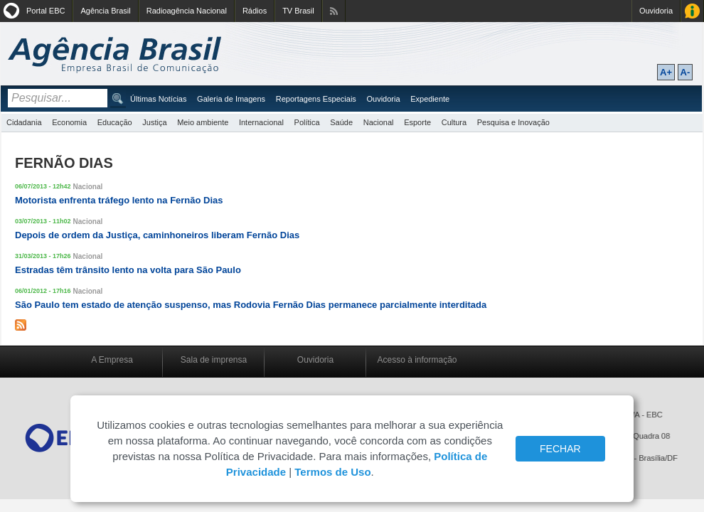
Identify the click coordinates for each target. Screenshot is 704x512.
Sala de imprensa (214, 360)
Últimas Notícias (158, 99)
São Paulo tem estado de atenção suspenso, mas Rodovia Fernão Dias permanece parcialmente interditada (250, 304)
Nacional (378, 122)
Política (307, 122)
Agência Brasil (105, 10)
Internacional (261, 122)
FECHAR (560, 448)
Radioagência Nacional (186, 10)
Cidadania (24, 122)
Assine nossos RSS (334, 11)
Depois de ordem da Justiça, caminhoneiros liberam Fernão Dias (157, 235)
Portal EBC (45, 10)
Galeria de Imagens (231, 99)
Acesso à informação (417, 360)
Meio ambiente (202, 122)
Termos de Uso (332, 472)
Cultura (454, 122)
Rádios (254, 10)
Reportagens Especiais (316, 99)
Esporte (417, 122)
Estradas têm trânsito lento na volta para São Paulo (128, 270)
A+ (666, 72)
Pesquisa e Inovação (513, 122)
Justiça (154, 122)
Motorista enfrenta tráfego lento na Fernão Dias (119, 200)
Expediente (429, 99)
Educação (114, 122)
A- (685, 72)
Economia (69, 122)
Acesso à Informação (692, 11)
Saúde (341, 122)
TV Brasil (298, 10)
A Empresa (112, 360)
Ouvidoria (656, 10)
